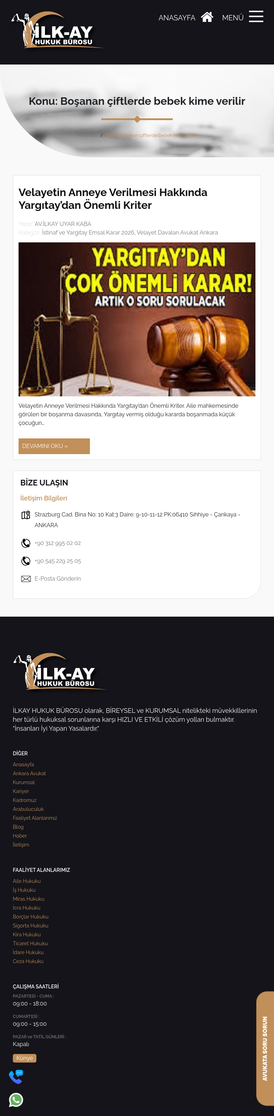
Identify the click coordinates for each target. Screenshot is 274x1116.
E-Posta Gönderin (50, 579)
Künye (24, 1058)
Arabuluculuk (28, 809)
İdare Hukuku (28, 952)
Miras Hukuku (28, 899)
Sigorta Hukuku (30, 926)
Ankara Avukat (29, 773)
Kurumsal (24, 782)
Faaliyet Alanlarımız (35, 818)
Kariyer (21, 791)
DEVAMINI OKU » (45, 446)
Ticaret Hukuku (30, 943)
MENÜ (233, 18)
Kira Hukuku (27, 934)
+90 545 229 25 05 (50, 561)
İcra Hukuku (26, 908)
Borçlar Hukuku (31, 917)
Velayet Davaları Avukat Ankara (177, 232)
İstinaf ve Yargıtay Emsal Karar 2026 (88, 232)
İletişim (21, 845)
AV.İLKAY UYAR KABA (63, 224)
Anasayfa (87, 135)
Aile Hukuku (27, 881)
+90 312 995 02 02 (50, 543)
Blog (18, 827)
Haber (20, 836)
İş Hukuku (24, 890)
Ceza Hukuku (28, 961)
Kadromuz (24, 800)
